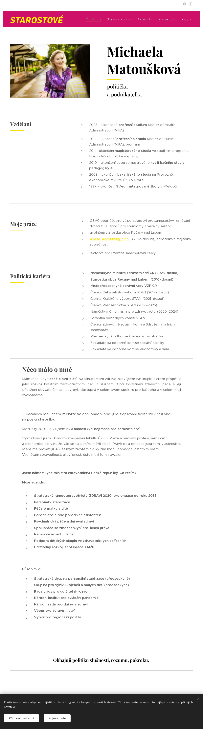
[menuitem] (93, 19)
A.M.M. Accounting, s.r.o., (110, 239)
